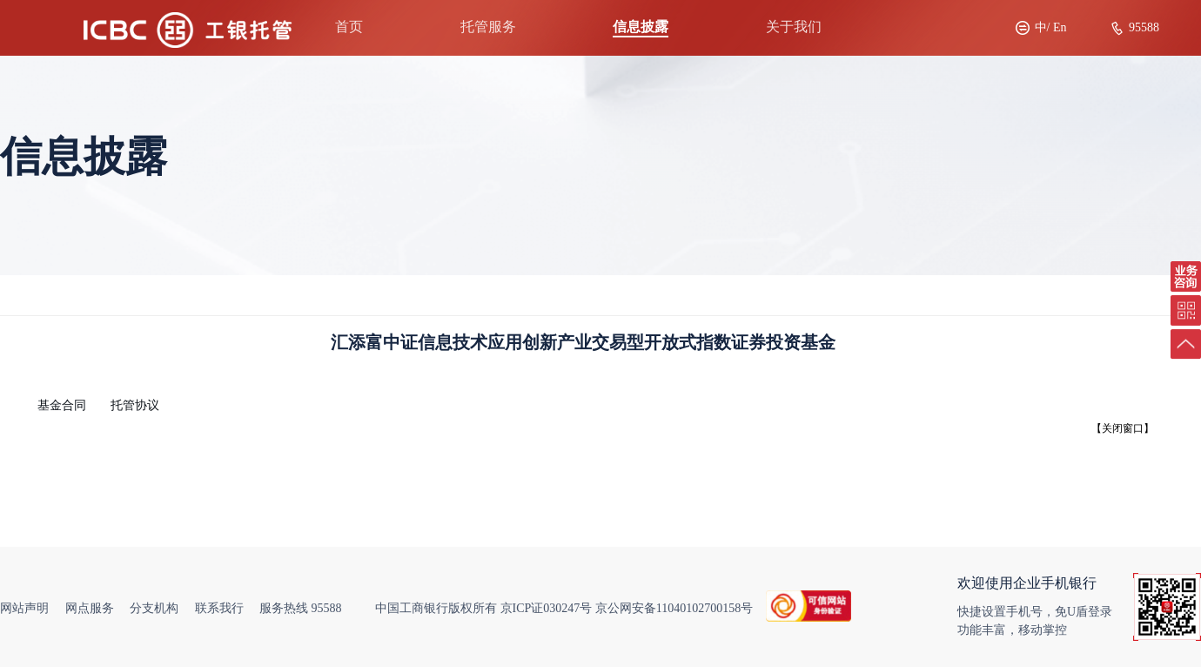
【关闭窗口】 (1122, 428)
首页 (349, 26)
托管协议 (135, 405)
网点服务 (89, 608)
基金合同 (61, 405)
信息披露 (640, 26)
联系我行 (219, 608)
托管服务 (488, 26)
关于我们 (794, 26)
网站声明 (24, 608)
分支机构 (154, 608)
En (1060, 27)
